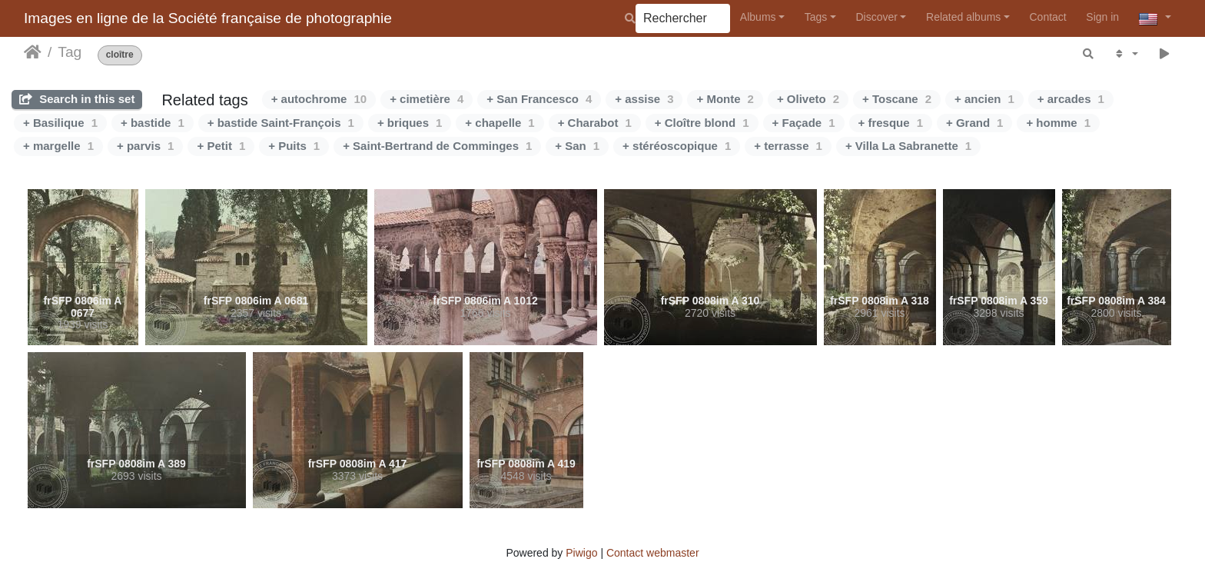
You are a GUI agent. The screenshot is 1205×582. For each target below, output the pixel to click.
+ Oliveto (808, 98)
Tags (816, 17)
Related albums (963, 17)
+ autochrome (319, 98)
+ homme (1058, 122)
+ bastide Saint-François (280, 122)
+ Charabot (595, 122)
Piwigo (581, 553)
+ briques (409, 122)
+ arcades (1070, 98)
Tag (69, 52)
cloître (120, 55)
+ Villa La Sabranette (908, 145)
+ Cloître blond (702, 122)
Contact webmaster (652, 553)
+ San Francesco (539, 98)
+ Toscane (896, 98)
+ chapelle (499, 122)
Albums (758, 17)
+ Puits (294, 145)
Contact (1048, 17)
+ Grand (974, 122)
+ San (577, 145)
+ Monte (724, 98)
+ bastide (152, 122)
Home (32, 52)
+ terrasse (788, 145)
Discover (876, 17)
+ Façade (803, 122)
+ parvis (145, 145)
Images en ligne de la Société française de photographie (208, 18)
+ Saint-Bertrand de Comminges (437, 145)
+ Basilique (60, 122)
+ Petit (221, 145)
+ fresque (890, 122)
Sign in (1102, 17)
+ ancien (984, 98)
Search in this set (76, 98)
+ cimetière (426, 98)
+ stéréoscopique (676, 145)
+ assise (644, 98)
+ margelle (58, 145)
